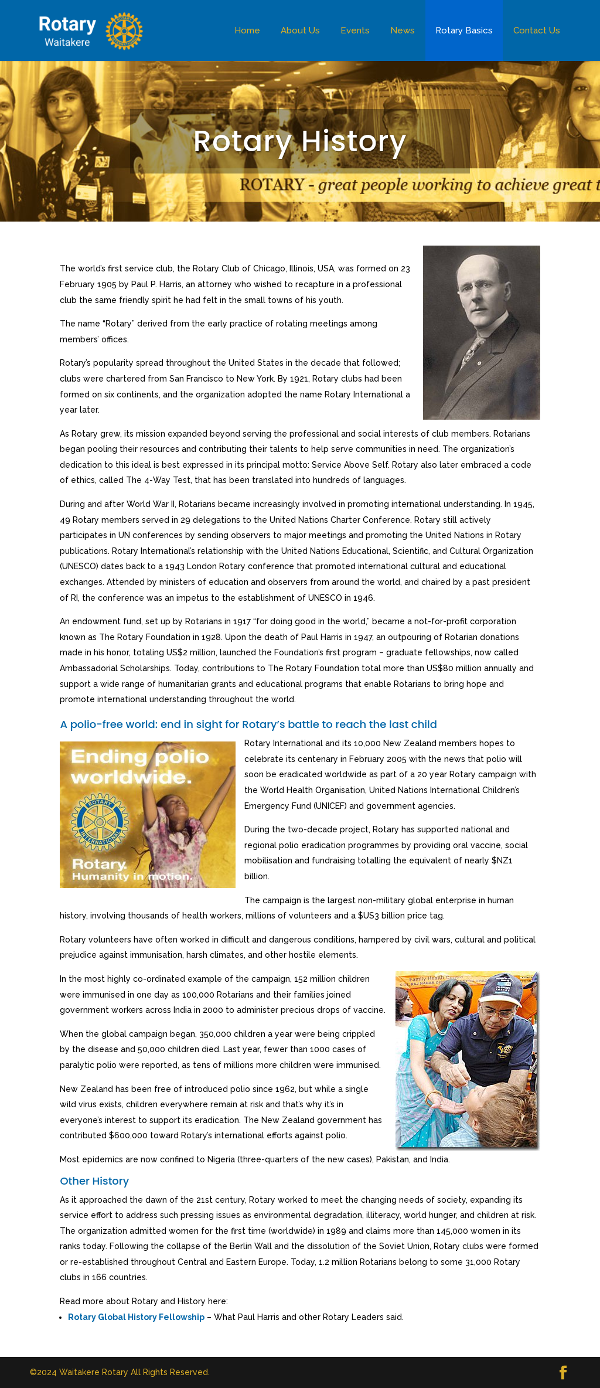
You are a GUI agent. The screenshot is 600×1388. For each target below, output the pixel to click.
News (402, 30)
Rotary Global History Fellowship (136, 1317)
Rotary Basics (464, 30)
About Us (300, 30)
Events (355, 30)
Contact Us (536, 30)
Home (247, 30)
